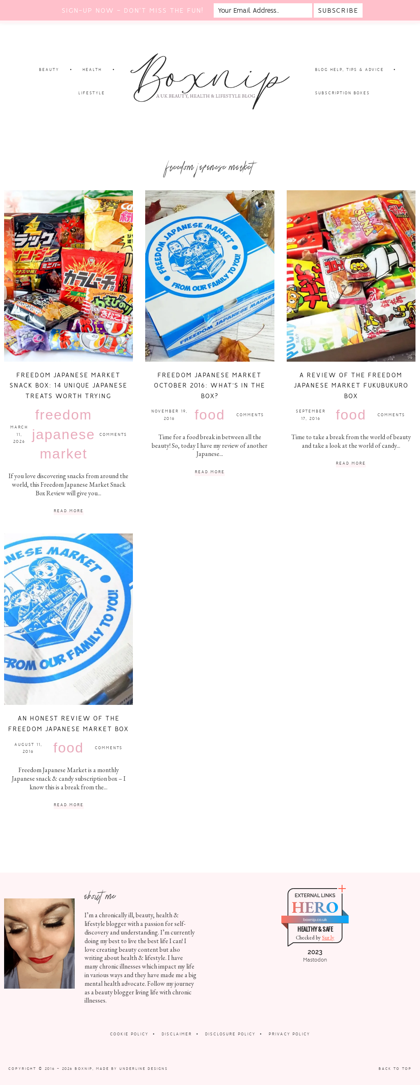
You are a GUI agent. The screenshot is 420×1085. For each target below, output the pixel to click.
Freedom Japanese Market (63, 434)
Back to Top (395, 1068)
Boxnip (83, 1068)
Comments (113, 434)
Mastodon (315, 960)
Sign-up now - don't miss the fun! (132, 10)
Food (209, 414)
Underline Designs (143, 1068)
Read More (69, 511)
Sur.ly (328, 937)
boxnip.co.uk (315, 919)
